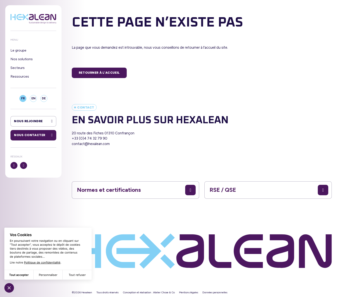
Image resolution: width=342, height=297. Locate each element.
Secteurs (17, 68)
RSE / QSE (269, 190)
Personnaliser (48, 275)
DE (44, 98)
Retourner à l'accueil (99, 73)
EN (33, 98)
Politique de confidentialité (42, 262)
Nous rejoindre (33, 121)
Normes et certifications (136, 190)
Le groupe (18, 50)
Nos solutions (21, 59)
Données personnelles (214, 292)
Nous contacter (33, 135)
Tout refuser (77, 275)
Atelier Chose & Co (164, 292)
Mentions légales (188, 292)
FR (23, 98)
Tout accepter (19, 275)
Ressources (19, 76)
